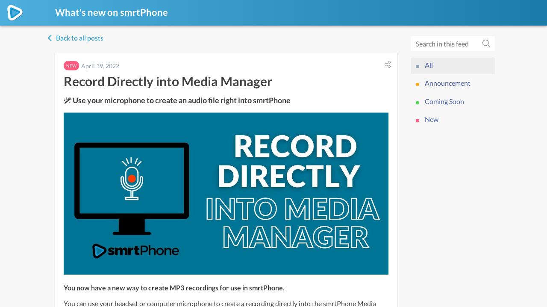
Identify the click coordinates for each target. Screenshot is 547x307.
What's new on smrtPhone (111, 12)
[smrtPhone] (15, 12)
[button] (387, 64)
